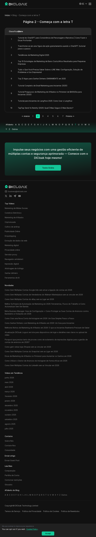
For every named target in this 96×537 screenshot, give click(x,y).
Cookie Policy (32, 529)
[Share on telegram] (15, 196)
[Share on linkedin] (10, 196)
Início (7, 15)
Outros (15, 129)
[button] (83, 4)
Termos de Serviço (12, 511)
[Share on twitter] (6, 196)
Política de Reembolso (70, 511)
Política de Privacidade (31, 511)
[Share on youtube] (19, 196)
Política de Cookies (51, 511)
